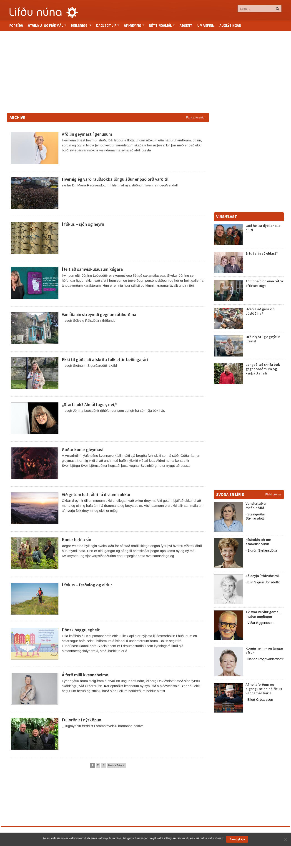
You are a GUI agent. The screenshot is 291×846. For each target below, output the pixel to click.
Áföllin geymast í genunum (87, 134)
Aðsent (186, 25)
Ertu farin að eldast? (262, 253)
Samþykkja (237, 839)
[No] (285, 839)
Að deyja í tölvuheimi (262, 575)
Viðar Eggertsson (260, 623)
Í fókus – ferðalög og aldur (87, 584)
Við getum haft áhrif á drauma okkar (96, 494)
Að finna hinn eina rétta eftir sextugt (264, 283)
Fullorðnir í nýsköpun (81, 720)
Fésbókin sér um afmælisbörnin (258, 541)
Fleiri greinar (273, 494)
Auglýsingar (230, 25)
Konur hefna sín (76, 539)
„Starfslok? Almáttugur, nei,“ (89, 404)
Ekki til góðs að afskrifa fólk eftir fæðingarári (105, 359)
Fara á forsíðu (195, 117)
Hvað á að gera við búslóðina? (260, 311)
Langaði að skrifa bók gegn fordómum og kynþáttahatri (263, 368)
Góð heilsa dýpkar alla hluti (263, 227)
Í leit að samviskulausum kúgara (92, 269)
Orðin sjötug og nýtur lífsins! (263, 338)
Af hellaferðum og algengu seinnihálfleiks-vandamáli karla (264, 688)
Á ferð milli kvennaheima (85, 675)
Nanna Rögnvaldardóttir (265, 659)
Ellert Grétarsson (260, 699)
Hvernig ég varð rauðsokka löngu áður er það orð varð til (115, 179)
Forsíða (16, 25)
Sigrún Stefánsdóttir (262, 550)
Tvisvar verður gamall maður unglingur (263, 614)
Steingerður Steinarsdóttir (256, 516)
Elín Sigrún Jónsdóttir (263, 582)
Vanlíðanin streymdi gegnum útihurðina (99, 314)
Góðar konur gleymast (83, 449)
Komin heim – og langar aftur (264, 650)
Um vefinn (205, 25)
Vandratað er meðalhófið (256, 505)
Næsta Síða (116, 765)
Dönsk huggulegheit (81, 630)
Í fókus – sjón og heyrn (83, 224)
